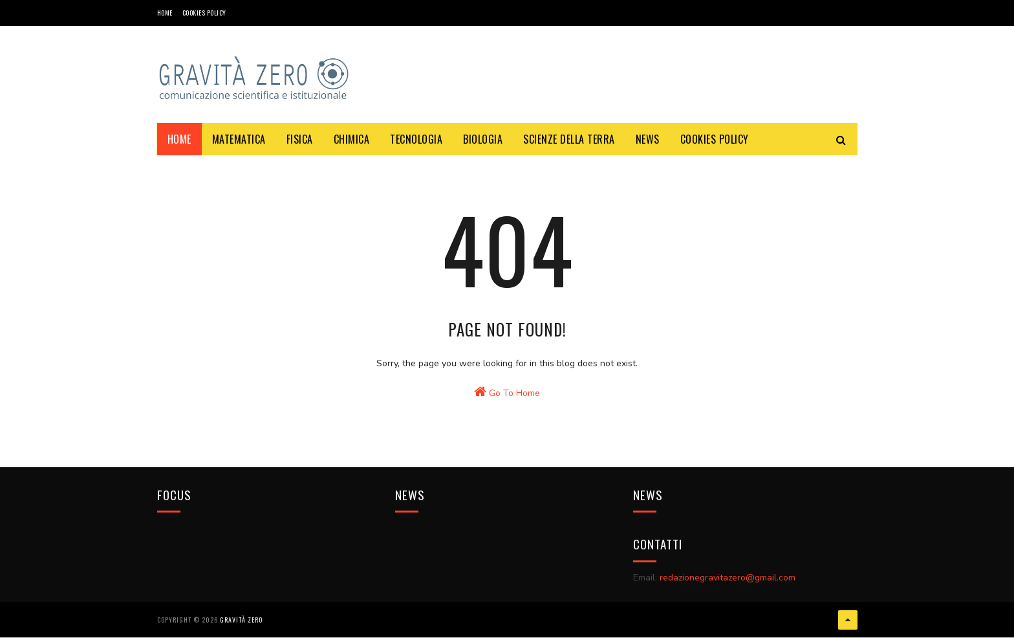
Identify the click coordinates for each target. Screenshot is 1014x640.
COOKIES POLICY (204, 12)
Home (165, 12)
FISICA (299, 139)
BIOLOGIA (482, 139)
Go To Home (507, 408)
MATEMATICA (239, 139)
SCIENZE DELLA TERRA (569, 139)
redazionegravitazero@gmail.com (727, 588)
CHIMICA (352, 139)
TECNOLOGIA (416, 139)
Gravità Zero (241, 623)
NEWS (648, 139)
